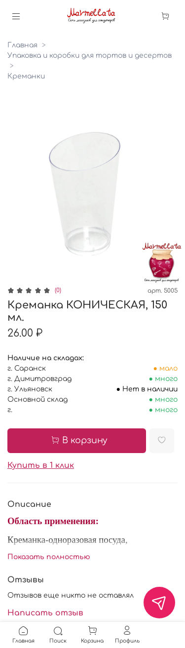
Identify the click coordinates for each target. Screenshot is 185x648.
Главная (22, 45)
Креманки (26, 76)
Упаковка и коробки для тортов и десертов (89, 55)
